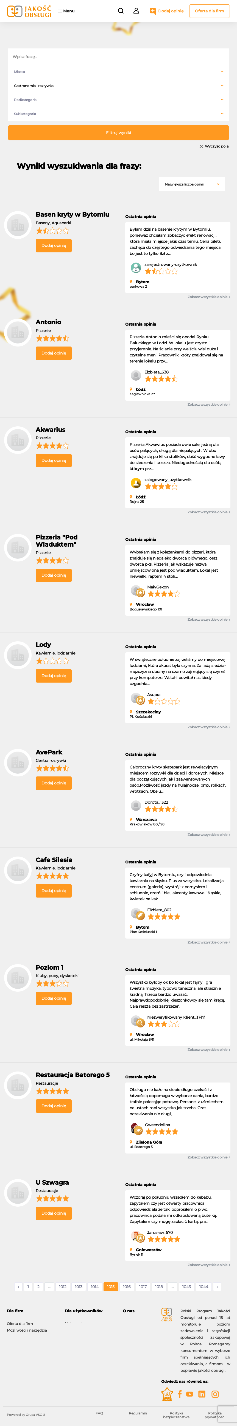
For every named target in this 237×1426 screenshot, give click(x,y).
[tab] (32, 1311)
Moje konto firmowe (25, 1347)
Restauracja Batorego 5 (73, 1075)
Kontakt (130, 1327)
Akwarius (50, 429)
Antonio (48, 322)
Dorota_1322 (156, 802)
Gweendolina (157, 1124)
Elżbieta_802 (159, 909)
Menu (72, 11)
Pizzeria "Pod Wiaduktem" (56, 541)
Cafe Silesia (54, 860)
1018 (159, 1286)
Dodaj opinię (171, 11)
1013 (78, 1286)
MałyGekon (158, 587)
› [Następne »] (217, 1286)
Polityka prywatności (215, 1415)
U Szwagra (52, 1182)
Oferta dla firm (209, 11)
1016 (127, 1286)
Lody (43, 644)
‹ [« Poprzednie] (18, 1286)
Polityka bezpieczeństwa (176, 1415)
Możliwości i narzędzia (27, 1327)
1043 (186, 1286)
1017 (143, 1286)
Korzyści (14, 1334)
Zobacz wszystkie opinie (209, 297)
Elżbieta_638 (156, 372)
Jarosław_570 (160, 1232)
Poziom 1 (49, 967)
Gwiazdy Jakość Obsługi (28, 1340)
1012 (62, 1286)
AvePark (49, 752)
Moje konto (75, 1321)
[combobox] (118, 72)
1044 (203, 1286)
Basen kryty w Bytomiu (72, 214)
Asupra (153, 694)
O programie (134, 1321)
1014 (95, 1286)
